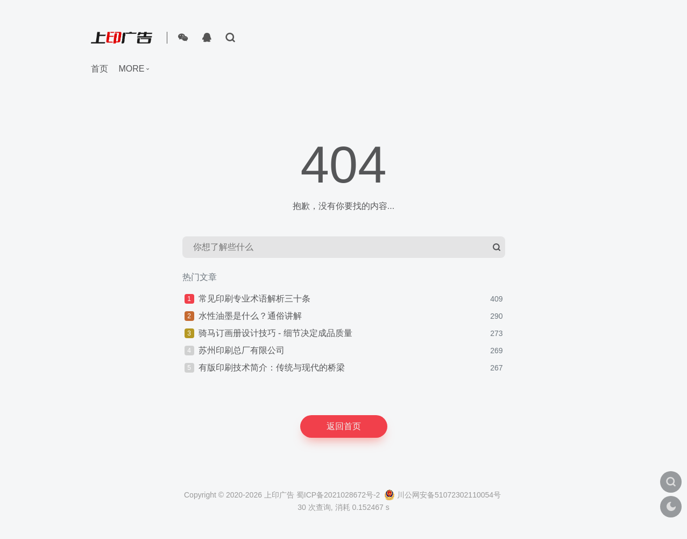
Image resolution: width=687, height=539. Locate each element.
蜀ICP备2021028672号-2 (338, 495)
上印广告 (279, 495)
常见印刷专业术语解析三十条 (254, 298)
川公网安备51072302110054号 (442, 495)
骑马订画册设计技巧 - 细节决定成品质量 (275, 333)
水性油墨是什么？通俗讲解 (250, 315)
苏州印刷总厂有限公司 (242, 350)
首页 (99, 68)
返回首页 (344, 426)
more (132, 68)
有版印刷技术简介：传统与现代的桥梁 (272, 367)
